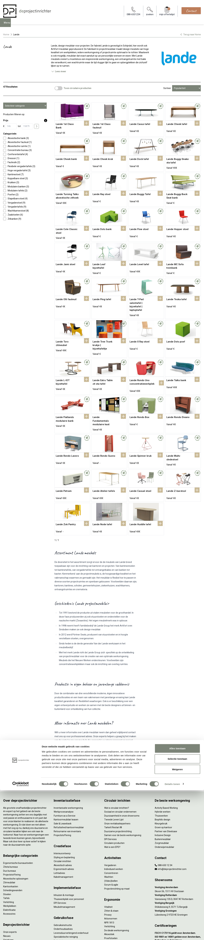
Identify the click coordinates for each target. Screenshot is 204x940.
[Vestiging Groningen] (178, 870)
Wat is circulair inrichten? (116, 767)
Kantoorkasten (10, 845)
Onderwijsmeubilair (164, 806)
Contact (191, 10)
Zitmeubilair (9, 841)
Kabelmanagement (63, 836)
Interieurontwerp (62, 812)
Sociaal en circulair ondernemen (120, 771)
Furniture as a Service (64, 775)
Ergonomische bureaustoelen (18, 822)
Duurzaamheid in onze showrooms (121, 775)
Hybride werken (162, 771)
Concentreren (111, 832)
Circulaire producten (114, 802)
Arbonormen (110, 878)
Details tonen (172, 933)
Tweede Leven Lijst (114, 779)
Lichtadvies (59, 832)
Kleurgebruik (161, 782)
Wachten (108, 836)
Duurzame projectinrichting (118, 790)
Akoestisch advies (63, 824)
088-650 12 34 (163, 824)
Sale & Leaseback (62, 782)
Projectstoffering (12, 834)
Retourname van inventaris (67, 790)
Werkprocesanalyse (63, 771)
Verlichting (8, 861)
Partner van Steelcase (166, 790)
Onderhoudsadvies (63, 888)
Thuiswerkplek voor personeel (69, 858)
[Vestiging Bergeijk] (178, 862)
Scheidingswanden (12, 849)
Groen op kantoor (163, 786)
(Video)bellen (111, 840)
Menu (7, 25)
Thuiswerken (161, 775)
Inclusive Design (163, 794)
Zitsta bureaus (10, 826)
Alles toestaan (177, 898)
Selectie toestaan (177, 908)
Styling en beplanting (64, 816)
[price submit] (36, 126)
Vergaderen (110, 824)
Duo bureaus (9, 830)
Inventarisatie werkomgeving (68, 767)
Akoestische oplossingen (15, 837)
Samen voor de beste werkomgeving (122, 794)
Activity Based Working (166, 767)
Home (6, 34)
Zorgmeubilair (162, 802)
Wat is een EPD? (112, 806)
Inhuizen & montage (64, 854)
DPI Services (60, 862)
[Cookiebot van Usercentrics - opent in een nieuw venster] (21, 933)
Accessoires (9, 873)
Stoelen (7, 853)
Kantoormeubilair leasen (66, 779)
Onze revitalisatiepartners (117, 782)
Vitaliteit (108, 866)
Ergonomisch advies (64, 828)
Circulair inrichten (62, 820)
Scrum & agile (111, 844)
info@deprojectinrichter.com (170, 828)
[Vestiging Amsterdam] (178, 846)
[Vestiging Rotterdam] (178, 854)
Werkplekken (9, 865)
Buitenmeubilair (163, 798)
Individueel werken (113, 828)
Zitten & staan (111, 870)
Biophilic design (162, 779)
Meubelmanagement (64, 866)
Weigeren (177, 919)
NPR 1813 (109, 881)
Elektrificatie (9, 869)
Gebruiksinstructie (63, 884)
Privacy (108, 874)
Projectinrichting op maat (117, 848)
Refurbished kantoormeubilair (69, 786)
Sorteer (167, 88)
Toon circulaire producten (77, 88)
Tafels (6, 857)
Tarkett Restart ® (113, 786)
